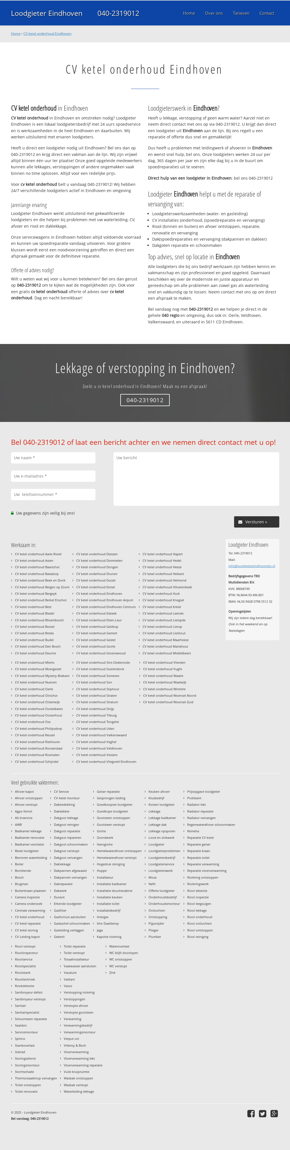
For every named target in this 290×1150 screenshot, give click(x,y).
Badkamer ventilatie (29, 844)
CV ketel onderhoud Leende (163, 613)
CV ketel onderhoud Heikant (163, 574)
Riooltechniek (25, 979)
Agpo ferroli (23, 811)
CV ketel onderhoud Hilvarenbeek (167, 587)
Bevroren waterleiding (31, 857)
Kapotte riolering (109, 937)
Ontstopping (158, 917)
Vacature (70, 972)
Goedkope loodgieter (112, 811)
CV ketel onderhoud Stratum (97, 702)
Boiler (19, 864)
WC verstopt (118, 966)
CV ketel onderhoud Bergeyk (36, 593)
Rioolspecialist (25, 966)
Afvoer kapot (24, 791)
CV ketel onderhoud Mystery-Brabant (42, 676)
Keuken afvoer (159, 791)
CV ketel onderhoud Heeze (162, 567)
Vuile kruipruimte (76, 1072)
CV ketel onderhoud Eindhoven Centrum (106, 607)
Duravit (59, 897)
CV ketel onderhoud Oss (33, 722)
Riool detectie (197, 890)
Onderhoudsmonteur (164, 903)
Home (16, 33)
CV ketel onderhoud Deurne (35, 653)
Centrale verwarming (30, 910)
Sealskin (21, 1025)
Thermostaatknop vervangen (36, 1078)
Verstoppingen (74, 999)
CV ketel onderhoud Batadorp (37, 574)
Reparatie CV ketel (200, 837)
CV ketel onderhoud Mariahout (165, 646)
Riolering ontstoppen (202, 877)
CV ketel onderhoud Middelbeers (167, 653)
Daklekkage (62, 864)
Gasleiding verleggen (69, 930)
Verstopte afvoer (76, 1005)
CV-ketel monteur (67, 798)
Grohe (101, 831)
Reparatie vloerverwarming (206, 870)
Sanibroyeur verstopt (30, 999)
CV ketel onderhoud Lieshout (164, 633)
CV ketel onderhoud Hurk (161, 593)
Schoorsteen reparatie (31, 1019)
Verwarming (72, 1019)
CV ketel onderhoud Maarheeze (166, 640)
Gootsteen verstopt (111, 824)
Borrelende (23, 870)
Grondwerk (105, 837)
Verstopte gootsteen (78, 1012)
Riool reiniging (197, 937)
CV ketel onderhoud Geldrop (97, 626)
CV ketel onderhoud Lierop (162, 626)
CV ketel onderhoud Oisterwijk (37, 702)
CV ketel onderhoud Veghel (96, 742)
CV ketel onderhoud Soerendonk (100, 669)
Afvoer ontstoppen (29, 798)
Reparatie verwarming (203, 864)
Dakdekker (61, 811)
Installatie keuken (110, 897)
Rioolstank (22, 972)
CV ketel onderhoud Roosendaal (38, 748)
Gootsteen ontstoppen (113, 818)
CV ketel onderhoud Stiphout (97, 689)
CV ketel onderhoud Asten (34, 560)
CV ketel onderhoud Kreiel (162, 607)
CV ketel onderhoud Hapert (163, 554)
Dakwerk (60, 890)
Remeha (193, 831)
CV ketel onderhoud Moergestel (38, 669)
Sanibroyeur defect (29, 992)
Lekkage (154, 811)
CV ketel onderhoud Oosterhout (38, 715)
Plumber (155, 937)
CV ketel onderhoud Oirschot (36, 695)
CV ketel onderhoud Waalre (163, 676)
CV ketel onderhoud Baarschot (37, 567)
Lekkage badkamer (162, 818)
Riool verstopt (25, 946)
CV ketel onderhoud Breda (34, 633)
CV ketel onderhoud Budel (34, 640)
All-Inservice (23, 818)
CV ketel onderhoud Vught (162, 669)
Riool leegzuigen (199, 903)
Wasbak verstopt (76, 1085)
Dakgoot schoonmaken (71, 844)
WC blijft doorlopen (123, 953)
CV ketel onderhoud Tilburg (96, 715)
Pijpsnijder (156, 923)
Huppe (102, 870)
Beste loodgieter (27, 851)
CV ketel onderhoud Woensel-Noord (169, 695)
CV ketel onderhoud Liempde (164, 620)
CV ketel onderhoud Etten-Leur (99, 620)
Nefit (152, 884)
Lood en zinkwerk (162, 837)
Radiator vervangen (201, 818)
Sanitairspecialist (27, 1012)
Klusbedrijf (156, 798)
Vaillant (69, 979)
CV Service (61, 791)
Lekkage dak (158, 824)
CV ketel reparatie (28, 923)
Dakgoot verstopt (66, 851)
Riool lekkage (197, 910)
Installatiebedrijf (109, 910)
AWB (18, 824)
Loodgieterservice (161, 864)
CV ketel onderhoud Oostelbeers (39, 709)
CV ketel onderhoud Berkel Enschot (41, 600)
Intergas (102, 917)
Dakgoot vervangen (68, 857)
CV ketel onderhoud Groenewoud (101, 653)
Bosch (19, 877)
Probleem (194, 798)
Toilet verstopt (74, 953)
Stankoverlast (25, 1045)
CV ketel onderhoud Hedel (162, 560)
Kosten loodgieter (162, 804)
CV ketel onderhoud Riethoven (37, 742)
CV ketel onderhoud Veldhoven (99, 748)
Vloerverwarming (76, 1052)
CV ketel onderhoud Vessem (96, 755)
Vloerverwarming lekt (79, 1058)
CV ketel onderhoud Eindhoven (47, 33)
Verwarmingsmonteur (79, 1032)
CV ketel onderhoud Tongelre (97, 722)
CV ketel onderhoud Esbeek (96, 613)
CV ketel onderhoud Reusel (35, 735)
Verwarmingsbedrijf (78, 1025)
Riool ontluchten (199, 923)
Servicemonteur (26, 1032)
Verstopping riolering (79, 992)
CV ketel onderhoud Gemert (96, 633)
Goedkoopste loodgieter (114, 804)
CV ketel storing (26, 930)
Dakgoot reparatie (67, 831)
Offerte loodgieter (162, 890)
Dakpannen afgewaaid (70, 870)
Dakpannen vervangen (70, 877)
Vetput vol (71, 1038)
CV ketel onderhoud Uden (95, 728)
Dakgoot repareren (67, 837)
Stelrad (20, 1052)
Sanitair (20, 1005)
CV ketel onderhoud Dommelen (99, 560)
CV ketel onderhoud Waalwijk (164, 682)
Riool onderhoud (199, 917)
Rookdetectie (24, 986)
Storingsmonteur (27, 1065)
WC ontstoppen (120, 959)
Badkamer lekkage (28, 831)
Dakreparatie (63, 884)
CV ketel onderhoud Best (33, 607)
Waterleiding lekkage (79, 1091)
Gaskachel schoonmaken (72, 923)
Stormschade (24, 1072)
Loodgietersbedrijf (162, 857)
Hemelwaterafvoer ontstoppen (119, 851)
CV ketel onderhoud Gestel (95, 640)
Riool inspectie (198, 897)
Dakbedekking (64, 804)
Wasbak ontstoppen (78, 1078)
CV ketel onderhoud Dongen (97, 567)
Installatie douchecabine (114, 890)
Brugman (21, 884)
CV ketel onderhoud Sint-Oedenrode (103, 662)
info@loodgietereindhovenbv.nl (251, 566)
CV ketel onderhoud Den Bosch (38, 646)
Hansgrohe (105, 844)
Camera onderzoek (28, 903)
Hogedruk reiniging (111, 864)
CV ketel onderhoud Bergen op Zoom (42, 587)
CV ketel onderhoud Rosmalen (37, 755)
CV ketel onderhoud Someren (97, 676)
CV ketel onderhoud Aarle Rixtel (38, 554)
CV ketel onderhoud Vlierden (164, 662)
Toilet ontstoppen (28, 1085)
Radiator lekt (196, 804)
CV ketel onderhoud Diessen (97, 554)
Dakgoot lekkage (66, 818)
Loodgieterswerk (161, 870)
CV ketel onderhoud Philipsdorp (38, 728)
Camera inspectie (27, 897)
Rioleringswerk (198, 884)
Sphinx (20, 1038)
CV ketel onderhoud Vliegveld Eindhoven (106, 761)
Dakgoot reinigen (66, 824)
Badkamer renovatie (29, 837)
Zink (112, 972)
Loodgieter (156, 844)
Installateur (105, 877)
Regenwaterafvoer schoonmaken (211, 824)
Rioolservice (23, 959)
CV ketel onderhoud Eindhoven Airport (104, 600)
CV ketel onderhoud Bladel (34, 613)
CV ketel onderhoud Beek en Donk (40, 580)
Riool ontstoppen (200, 930)
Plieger (153, 930)
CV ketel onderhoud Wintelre (164, 689)
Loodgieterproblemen (164, 851)
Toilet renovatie (26, 1091)
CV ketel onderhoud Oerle (34, 689)
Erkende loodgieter (68, 903)
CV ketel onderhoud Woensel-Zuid (168, 702)
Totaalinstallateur (76, 959)
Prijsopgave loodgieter (203, 791)
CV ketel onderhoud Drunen (96, 574)
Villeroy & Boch (75, 1045)
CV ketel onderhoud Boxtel (34, 626)
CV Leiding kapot (27, 937)
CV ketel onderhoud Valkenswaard (101, 735)
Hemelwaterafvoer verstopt (117, 857)
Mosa (152, 877)
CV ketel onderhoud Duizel (95, 580)
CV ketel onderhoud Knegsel (163, 600)
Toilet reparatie (75, 946)
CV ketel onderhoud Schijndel (36, 761)
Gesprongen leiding (111, 798)
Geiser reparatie (108, 791)
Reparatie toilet (198, 857)
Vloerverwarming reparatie (83, 1065)
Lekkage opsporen (162, 831)
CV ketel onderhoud (29, 917)
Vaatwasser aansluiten (80, 966)
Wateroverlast (119, 946)
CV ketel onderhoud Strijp (95, 709)
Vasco (68, 986)
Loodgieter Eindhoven (46, 13)
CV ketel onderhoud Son (94, 682)
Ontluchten (157, 910)
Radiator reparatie (200, 811)
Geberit (59, 937)
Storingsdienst (25, 1058)
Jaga (100, 930)
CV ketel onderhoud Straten (96, 695)
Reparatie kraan (198, 851)
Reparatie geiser (198, 844)
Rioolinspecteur (26, 953)
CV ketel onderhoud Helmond (164, 580)
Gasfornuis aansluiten (70, 917)
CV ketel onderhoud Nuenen (36, 682)
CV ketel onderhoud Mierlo (34, 662)
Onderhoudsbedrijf (163, 897)
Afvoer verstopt (26, 804)
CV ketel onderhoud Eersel (95, 587)
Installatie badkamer (112, 884)
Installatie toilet (108, 903)
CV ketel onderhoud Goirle (95, 646)
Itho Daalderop (108, 923)
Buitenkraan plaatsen (30, 890)
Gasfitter (60, 910)
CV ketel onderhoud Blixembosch (39, 620)
